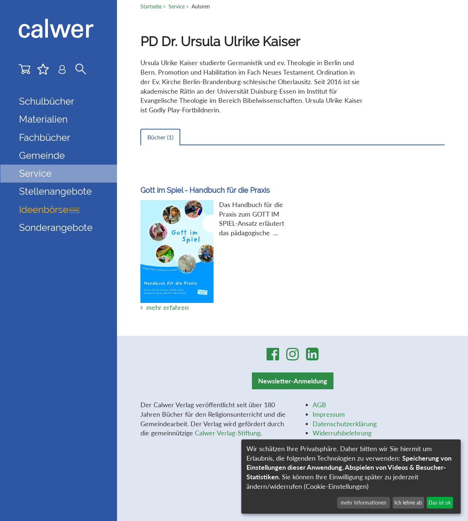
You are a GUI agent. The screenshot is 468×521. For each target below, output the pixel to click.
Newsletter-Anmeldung (292, 381)
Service (177, 6)
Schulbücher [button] (46, 101)
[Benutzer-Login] (62, 71)
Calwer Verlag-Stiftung (227, 433)
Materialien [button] (43, 119)
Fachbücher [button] (44, 137)
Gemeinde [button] (42, 155)
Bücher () (160, 137)
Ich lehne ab (408, 502)
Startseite (151, 6)
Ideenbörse (49, 209)
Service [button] (35, 173)
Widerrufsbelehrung (342, 433)
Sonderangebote (56, 227)
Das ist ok (440, 502)
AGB (319, 405)
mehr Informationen (363, 502)
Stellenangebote (55, 191)
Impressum (329, 414)
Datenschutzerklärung (345, 424)
